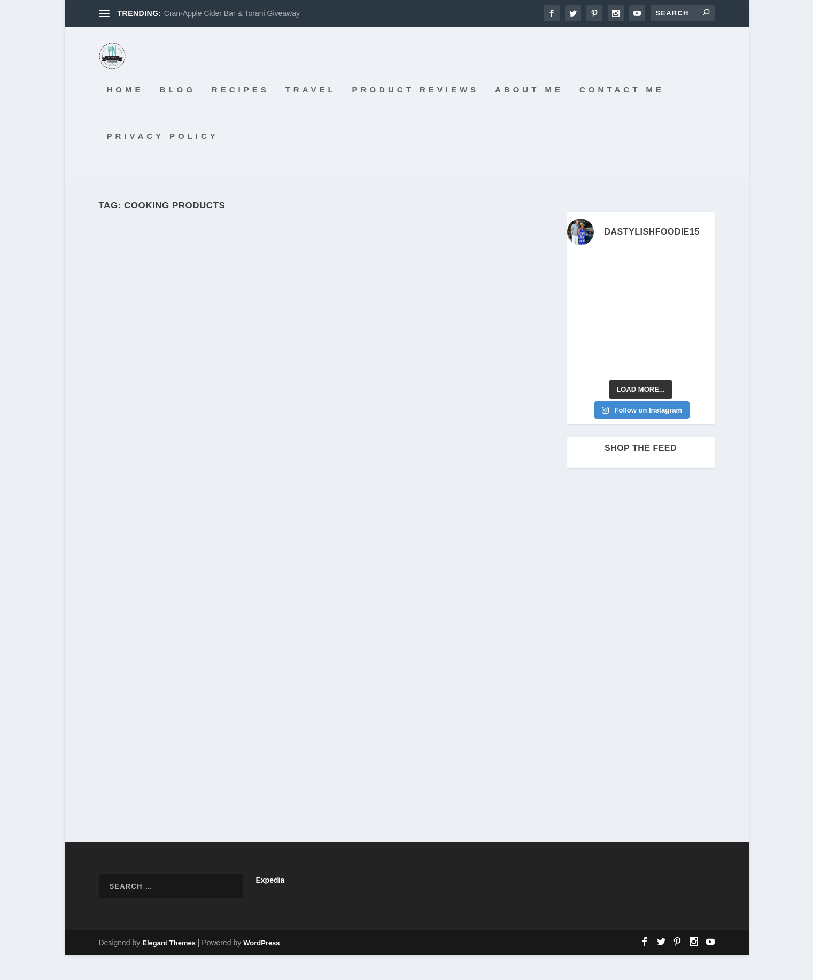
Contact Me (621, 114)
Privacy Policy (163, 160)
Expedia (270, 904)
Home (125, 114)
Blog (178, 114)
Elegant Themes (169, 967)
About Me (529, 114)
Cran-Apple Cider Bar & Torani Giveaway (232, 13)
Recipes (240, 114)
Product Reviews (415, 114)
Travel (310, 114)
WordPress (261, 967)
